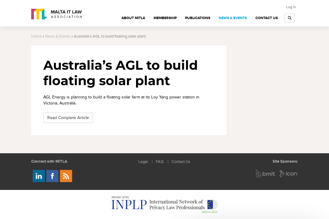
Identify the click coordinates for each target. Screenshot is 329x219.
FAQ (160, 162)
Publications (197, 18)
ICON (289, 174)
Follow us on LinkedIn (39, 176)
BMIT (266, 174)
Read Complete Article (68, 117)
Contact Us (266, 18)
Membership (165, 18)
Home (36, 36)
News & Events (233, 18)
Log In (291, 7)
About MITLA (133, 18)
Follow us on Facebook (52, 176)
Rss (66, 176)
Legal (143, 162)
